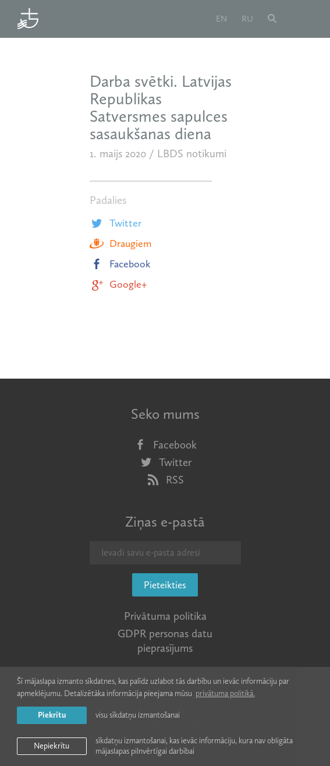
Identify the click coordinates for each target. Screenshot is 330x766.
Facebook (120, 264)
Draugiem (120, 243)
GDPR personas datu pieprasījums (165, 641)
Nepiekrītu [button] (51, 746)
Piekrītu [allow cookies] (52, 715)
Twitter (115, 223)
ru (247, 18)
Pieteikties (165, 585)
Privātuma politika (165, 616)
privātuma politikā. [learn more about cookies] (225, 693)
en (221, 18)
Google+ (118, 284)
